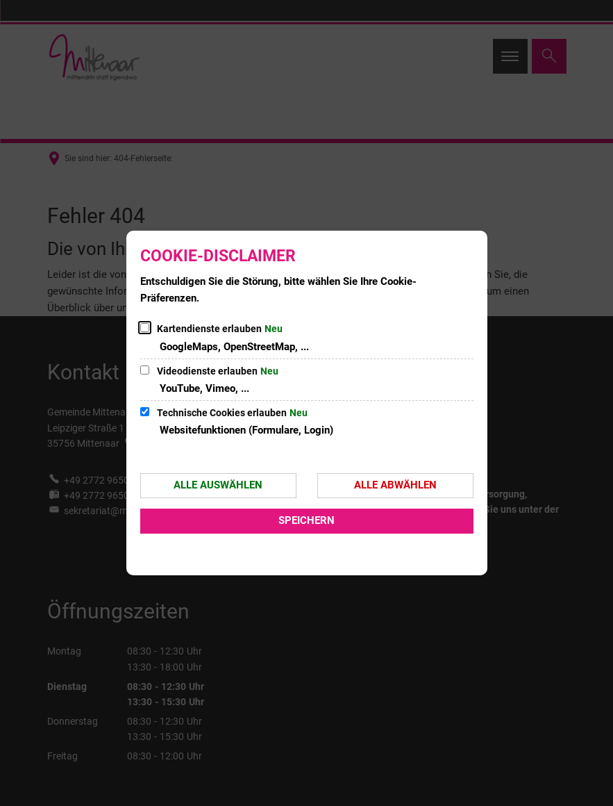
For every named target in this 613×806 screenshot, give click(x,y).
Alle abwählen (395, 485)
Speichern (306, 520)
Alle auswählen (218, 485)
